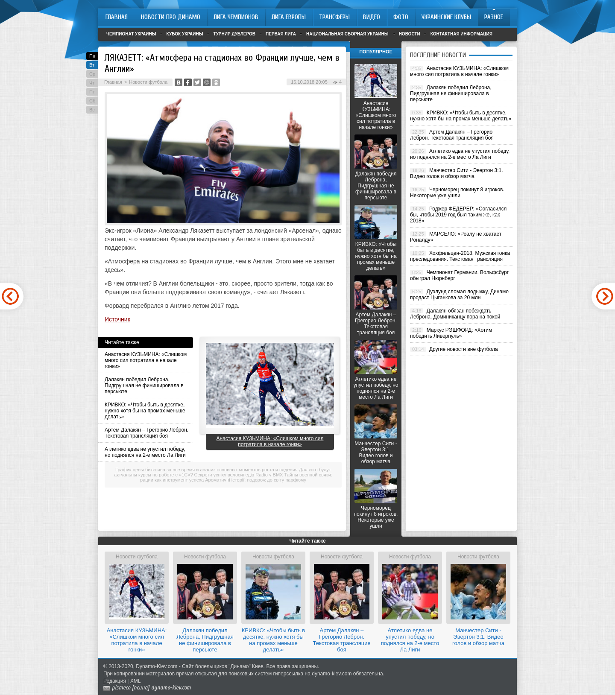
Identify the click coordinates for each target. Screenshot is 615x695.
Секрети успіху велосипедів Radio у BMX (238, 474)
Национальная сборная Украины (347, 34)
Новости (409, 34)
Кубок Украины (185, 34)
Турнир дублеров (235, 34)
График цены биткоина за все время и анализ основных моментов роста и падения (206, 469)
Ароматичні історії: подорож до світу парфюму (255, 479)
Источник (117, 319)
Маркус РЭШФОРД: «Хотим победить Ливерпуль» (451, 333)
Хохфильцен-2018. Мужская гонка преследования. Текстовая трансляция (460, 256)
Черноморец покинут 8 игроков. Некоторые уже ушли (376, 517)
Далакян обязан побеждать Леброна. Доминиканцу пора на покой (455, 314)
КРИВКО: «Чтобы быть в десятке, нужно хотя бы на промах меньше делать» (145, 411)
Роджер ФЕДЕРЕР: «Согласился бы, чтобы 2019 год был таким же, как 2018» (458, 215)
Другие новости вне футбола (463, 349)
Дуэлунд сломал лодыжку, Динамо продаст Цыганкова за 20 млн (459, 295)
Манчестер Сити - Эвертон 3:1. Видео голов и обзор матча (375, 452)
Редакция (114, 681)
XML (135, 681)
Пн (92, 55)
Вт (91, 64)
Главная (113, 82)
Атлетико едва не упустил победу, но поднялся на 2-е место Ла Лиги (145, 452)
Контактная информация (461, 34)
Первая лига (281, 34)
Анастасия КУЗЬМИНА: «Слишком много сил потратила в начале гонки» (146, 360)
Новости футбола (148, 82)
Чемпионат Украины (131, 34)
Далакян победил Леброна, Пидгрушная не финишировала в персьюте (144, 385)
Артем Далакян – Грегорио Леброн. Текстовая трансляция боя (146, 433)
